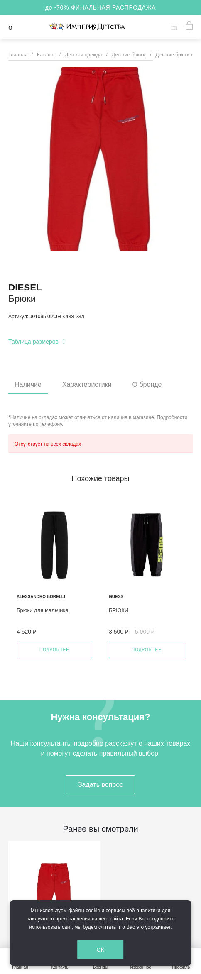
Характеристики (87, 384)
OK (108, 950)
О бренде (147, 384)
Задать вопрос (100, 784)
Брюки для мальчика (43, 610)
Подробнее (54, 649)
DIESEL (25, 287)
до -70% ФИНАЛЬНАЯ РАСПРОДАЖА (100, 7)
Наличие (28, 384)
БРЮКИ (118, 610)
